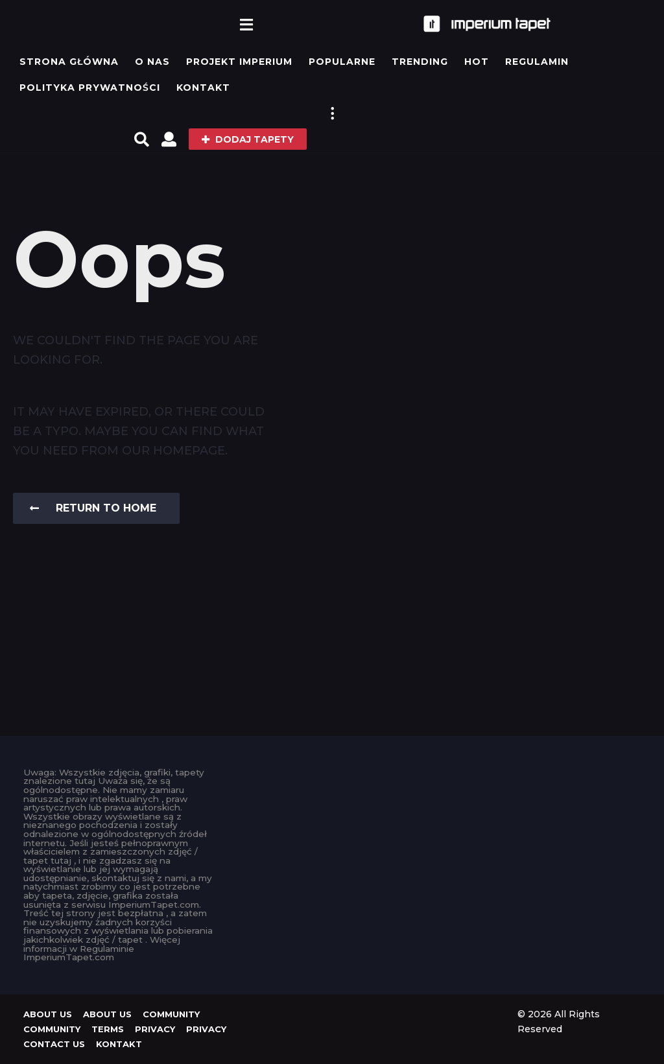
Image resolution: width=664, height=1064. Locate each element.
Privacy (155, 1029)
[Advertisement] (331, 849)
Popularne (342, 61)
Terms (107, 1029)
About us (47, 1014)
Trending (420, 61)
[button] (246, 24)
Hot (476, 61)
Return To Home (93, 508)
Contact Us (54, 1044)
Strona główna (69, 61)
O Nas (152, 61)
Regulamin (537, 61)
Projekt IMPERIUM (239, 61)
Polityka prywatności (89, 87)
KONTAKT (203, 87)
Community (171, 1014)
